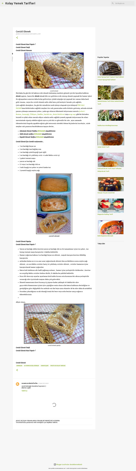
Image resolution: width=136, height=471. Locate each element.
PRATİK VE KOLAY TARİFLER (58, 365)
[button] (17, 37)
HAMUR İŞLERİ (44, 365)
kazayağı (25, 114)
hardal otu (48, 114)
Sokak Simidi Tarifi (103, 147)
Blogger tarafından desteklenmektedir (68, 464)
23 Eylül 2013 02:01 (43, 383)
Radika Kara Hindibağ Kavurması (108, 125)
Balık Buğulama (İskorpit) (105, 236)
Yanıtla (24, 391)
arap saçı (72, 114)
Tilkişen (33, 114)
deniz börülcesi (59, 114)
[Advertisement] (54, 445)
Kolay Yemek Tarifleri (20, 3)
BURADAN (41, 131)
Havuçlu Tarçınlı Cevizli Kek (106, 193)
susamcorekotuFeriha (29, 383)
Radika (40, 114)
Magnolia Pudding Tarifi (105, 214)
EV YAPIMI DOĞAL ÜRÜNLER (31, 365)
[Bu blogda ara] (124, 3)
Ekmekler (19, 365)
